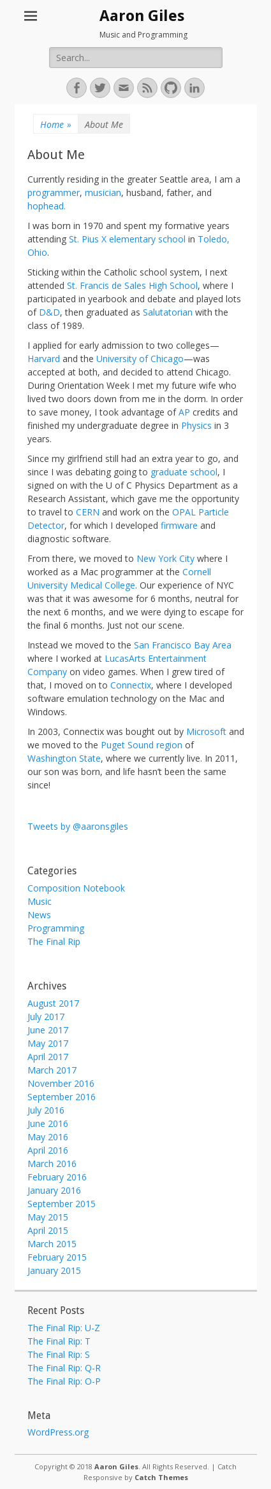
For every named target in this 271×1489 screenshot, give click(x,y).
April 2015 (47, 1230)
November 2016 (60, 1083)
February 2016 (57, 1177)
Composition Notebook (76, 888)
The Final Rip (53, 941)
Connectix (130, 685)
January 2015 (54, 1270)
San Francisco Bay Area (182, 645)
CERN (87, 512)
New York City (165, 558)
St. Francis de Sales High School (132, 285)
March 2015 (52, 1244)
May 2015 (47, 1217)
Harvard (43, 359)
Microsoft (206, 731)
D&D (49, 312)
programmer (53, 192)
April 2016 (47, 1150)
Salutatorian (168, 312)
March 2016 (52, 1163)
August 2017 (53, 1003)
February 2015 (57, 1257)
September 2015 (61, 1204)
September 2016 (61, 1097)
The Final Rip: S (58, 1354)
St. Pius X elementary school (127, 239)
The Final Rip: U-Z (63, 1328)
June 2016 (47, 1123)
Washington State (64, 758)
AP (184, 412)
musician (103, 192)
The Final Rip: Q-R (64, 1368)
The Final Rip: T (59, 1341)
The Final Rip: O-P (64, 1381)
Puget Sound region (141, 745)
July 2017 (45, 1016)
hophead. (46, 206)
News (39, 915)
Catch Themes (161, 1477)
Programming (55, 928)
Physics (196, 425)
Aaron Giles (141, 16)
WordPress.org (58, 1432)
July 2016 (45, 1110)
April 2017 (47, 1057)
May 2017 (47, 1043)
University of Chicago (140, 359)
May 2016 (47, 1137)
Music (39, 901)
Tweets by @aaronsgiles (77, 826)
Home (55, 124)
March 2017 (52, 1070)
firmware (179, 525)
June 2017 (47, 1030)
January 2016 (54, 1190)
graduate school (183, 472)
